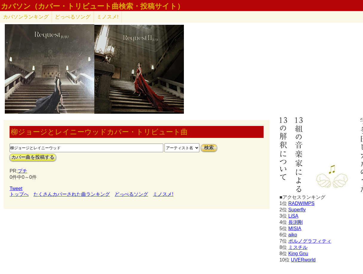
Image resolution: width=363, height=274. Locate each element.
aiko (292, 234)
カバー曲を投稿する (32, 157)
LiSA (293, 215)
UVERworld (303, 259)
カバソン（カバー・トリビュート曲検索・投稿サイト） (92, 6)
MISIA (295, 228)
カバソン (26, 17)
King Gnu (298, 253)
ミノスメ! (108, 17)
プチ (22, 170)
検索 (209, 147)
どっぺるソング (72, 17)
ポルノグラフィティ (309, 241)
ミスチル (297, 247)
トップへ (19, 194)
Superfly (297, 209)
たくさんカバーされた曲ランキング (71, 194)
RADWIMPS (301, 203)
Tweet (16, 188)
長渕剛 (295, 222)
